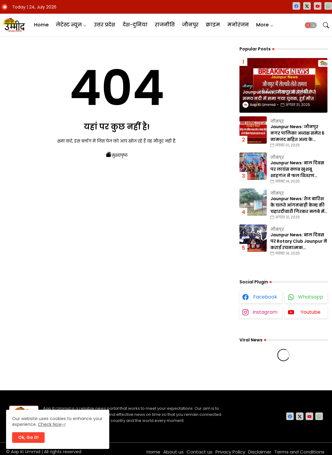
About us (173, 452)
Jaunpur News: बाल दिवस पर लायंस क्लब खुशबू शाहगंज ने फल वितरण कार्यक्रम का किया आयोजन (297, 169)
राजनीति (165, 24)
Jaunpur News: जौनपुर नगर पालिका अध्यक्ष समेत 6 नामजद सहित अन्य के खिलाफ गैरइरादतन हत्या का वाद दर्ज (298, 133)
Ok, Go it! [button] (28, 437)
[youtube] (317, 6)
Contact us (199, 452)
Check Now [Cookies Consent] (50, 424)
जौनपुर (190, 24)
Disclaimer (259, 452)
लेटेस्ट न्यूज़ (69, 24)
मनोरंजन (238, 24)
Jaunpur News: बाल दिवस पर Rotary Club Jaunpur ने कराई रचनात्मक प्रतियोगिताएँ (298, 241)
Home (41, 24)
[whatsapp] (328, 6)
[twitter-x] (307, 6)
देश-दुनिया (135, 24)
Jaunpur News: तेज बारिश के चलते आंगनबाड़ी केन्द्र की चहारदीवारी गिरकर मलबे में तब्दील (297, 205)
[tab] (41, 25)
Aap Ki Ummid (25, 452)
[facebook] (296, 6)
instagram (264, 312)
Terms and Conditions (299, 452)
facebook (265, 296)
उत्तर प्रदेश (104, 24)
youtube (310, 312)
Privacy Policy (230, 452)
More (262, 24)
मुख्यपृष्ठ (117, 154)
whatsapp (310, 296)
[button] (311, 25)
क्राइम (213, 24)
